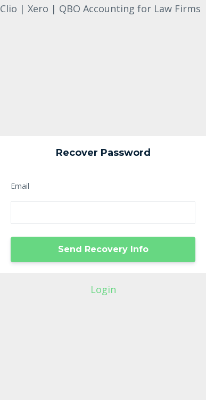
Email (20, 186)
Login (103, 289)
